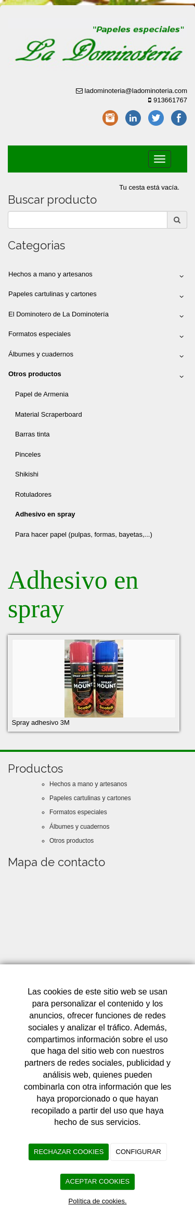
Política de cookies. (97, 1201)
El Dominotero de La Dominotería (97, 316)
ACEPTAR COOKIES (97, 1181)
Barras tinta (32, 434)
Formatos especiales (97, 336)
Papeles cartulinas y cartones (97, 296)
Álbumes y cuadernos (97, 356)
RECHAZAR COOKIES (68, 1152)
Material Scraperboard (48, 414)
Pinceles (28, 454)
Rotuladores (33, 494)
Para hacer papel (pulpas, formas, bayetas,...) (83, 534)
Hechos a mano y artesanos (97, 276)
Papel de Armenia (42, 394)
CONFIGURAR (138, 1152)
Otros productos (71, 840)
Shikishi (26, 474)
